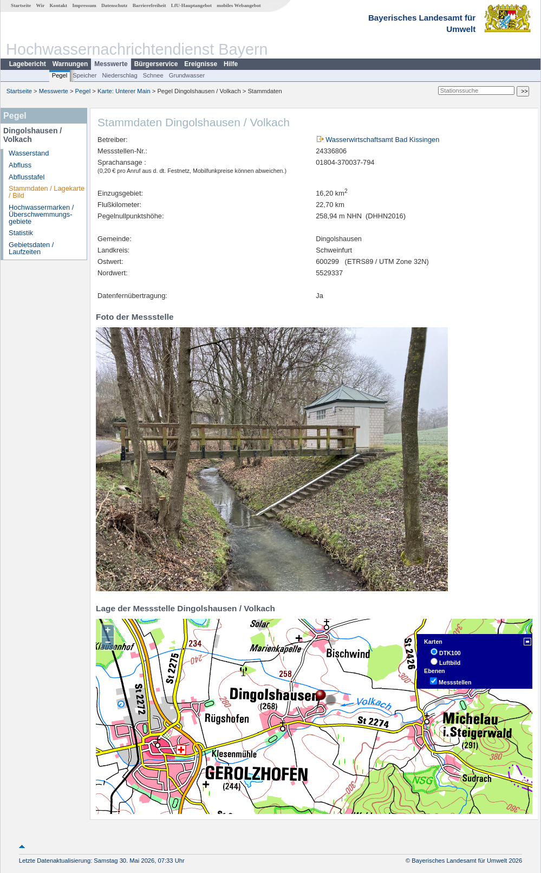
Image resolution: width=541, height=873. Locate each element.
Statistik (21, 233)
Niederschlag (119, 75)
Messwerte (110, 64)
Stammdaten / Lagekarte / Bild (46, 191)
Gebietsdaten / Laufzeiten (31, 248)
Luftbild (449, 662)
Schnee (153, 75)
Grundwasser (187, 75)
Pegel (60, 75)
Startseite (21, 5)
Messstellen (455, 682)
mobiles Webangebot (238, 5)
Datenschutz (114, 5)
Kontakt (58, 5)
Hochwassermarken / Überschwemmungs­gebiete (41, 214)
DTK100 (450, 653)
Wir (40, 5)
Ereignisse (200, 64)
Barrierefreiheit (149, 5)
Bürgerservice (156, 64)
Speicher (84, 75)
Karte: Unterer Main (124, 91)
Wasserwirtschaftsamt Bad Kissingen (382, 139)
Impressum (84, 5)
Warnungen (70, 64)
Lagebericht (27, 64)
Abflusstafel (26, 177)
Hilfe (231, 64)
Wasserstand (29, 153)
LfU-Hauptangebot (191, 5)
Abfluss (20, 165)
